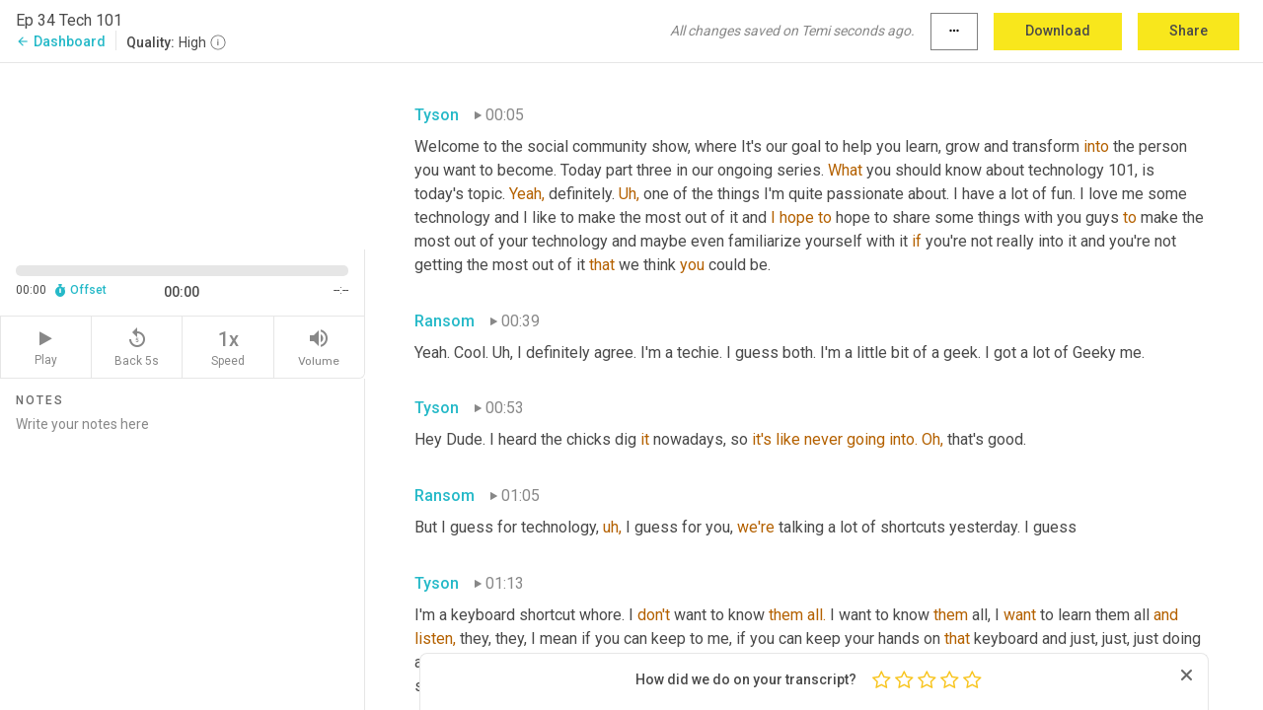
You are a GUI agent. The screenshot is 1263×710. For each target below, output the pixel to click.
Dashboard (61, 41)
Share (1188, 30)
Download (1057, 30)
